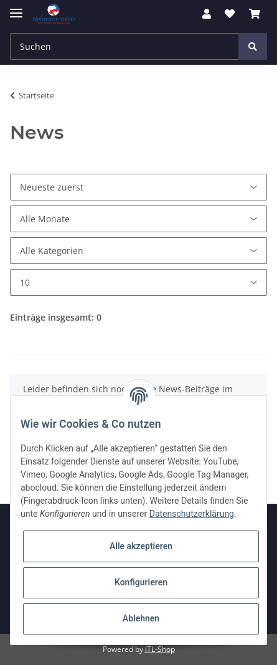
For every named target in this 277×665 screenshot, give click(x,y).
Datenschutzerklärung (191, 514)
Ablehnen (141, 618)
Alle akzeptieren (141, 546)
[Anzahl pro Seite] (138, 282)
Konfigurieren (141, 582)
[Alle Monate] (138, 218)
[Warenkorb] (254, 13)
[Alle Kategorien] (138, 250)
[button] (206, 13)
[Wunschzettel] (230, 13)
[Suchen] (124, 46)
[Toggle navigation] (16, 8)
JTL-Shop (160, 649)
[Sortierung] (138, 187)
